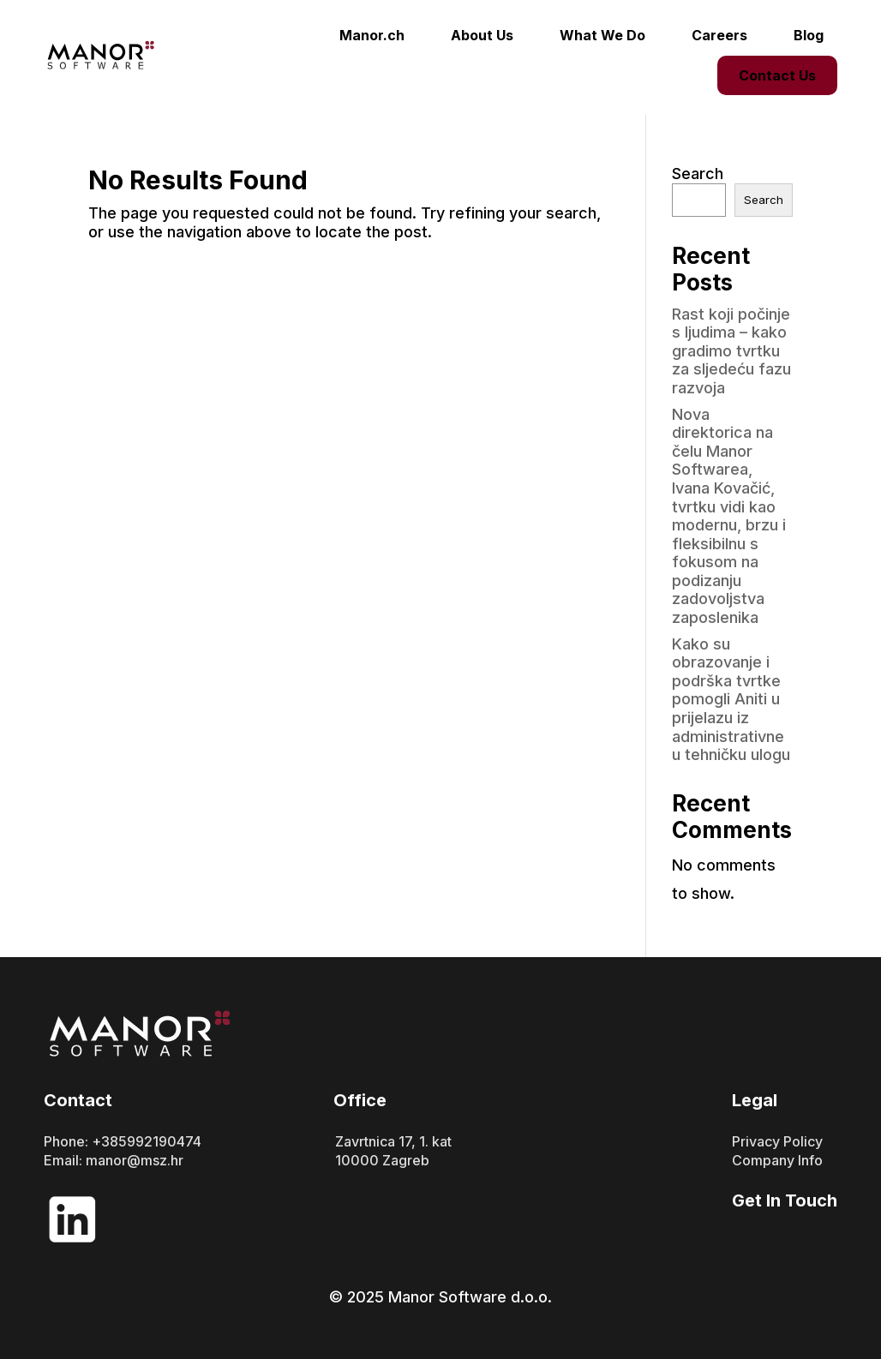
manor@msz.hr (134, 1160)
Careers (719, 35)
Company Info (777, 1160)
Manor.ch (372, 35)
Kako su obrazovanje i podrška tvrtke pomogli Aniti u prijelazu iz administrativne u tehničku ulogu (731, 699)
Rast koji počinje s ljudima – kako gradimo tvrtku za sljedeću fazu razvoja (731, 351)
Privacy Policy (777, 1141)
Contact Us (777, 75)
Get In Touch (784, 1200)
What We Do (602, 35)
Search (697, 174)
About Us (482, 35)
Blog (809, 35)
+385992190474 (146, 1141)
